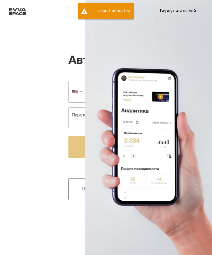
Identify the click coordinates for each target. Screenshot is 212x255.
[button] (179, 11)
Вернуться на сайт (179, 11)
